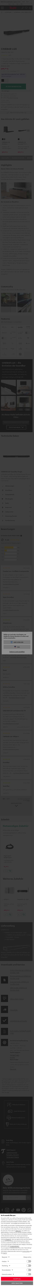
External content (7, 1274)
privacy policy (25, 1251)
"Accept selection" (14, 1246)
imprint (5, 1253)
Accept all (17, 1279)
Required (4, 1257)
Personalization (6, 1270)
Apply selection (17, 1283)
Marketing (5, 1265)
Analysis (4, 1261)
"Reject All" (18, 1230)
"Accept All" (8, 1239)
